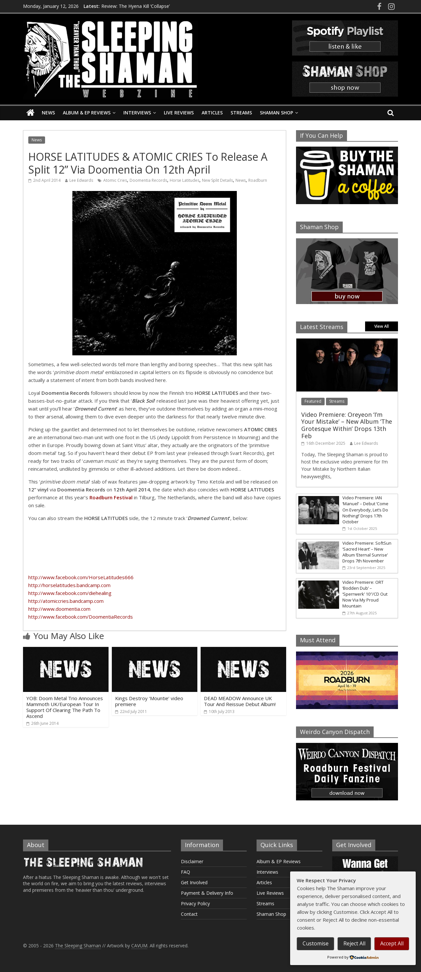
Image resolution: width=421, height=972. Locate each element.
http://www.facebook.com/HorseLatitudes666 (81, 577)
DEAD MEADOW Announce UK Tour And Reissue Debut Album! (240, 701)
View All (381, 326)
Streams (241, 112)
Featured (313, 401)
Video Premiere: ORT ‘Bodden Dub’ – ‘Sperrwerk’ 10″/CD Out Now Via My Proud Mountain (364, 594)
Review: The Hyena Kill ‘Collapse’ (135, 6)
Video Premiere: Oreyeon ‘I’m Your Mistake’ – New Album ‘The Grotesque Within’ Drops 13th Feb (346, 425)
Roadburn (257, 180)
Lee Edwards (81, 180)
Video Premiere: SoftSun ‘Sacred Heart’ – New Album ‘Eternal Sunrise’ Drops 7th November (366, 552)
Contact (189, 914)
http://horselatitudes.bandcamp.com (69, 585)
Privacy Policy (195, 903)
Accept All (392, 943)
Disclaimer (192, 861)
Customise (316, 943)
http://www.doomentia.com (59, 608)
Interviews (137, 112)
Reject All (354, 943)
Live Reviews (179, 112)
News (48, 112)
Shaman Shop (276, 112)
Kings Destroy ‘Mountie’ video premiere (149, 701)
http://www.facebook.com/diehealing (69, 593)
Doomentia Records (148, 180)
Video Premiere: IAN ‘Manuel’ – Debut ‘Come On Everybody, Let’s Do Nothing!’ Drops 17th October (365, 510)
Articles (212, 112)
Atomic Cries (115, 180)
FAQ (185, 872)
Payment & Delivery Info (207, 893)
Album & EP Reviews (87, 112)
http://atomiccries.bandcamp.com (66, 601)
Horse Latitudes (184, 180)
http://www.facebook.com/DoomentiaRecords (80, 616)
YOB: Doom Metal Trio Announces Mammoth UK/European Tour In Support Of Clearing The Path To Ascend (64, 707)
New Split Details (217, 180)
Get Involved (194, 882)
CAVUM (139, 945)
